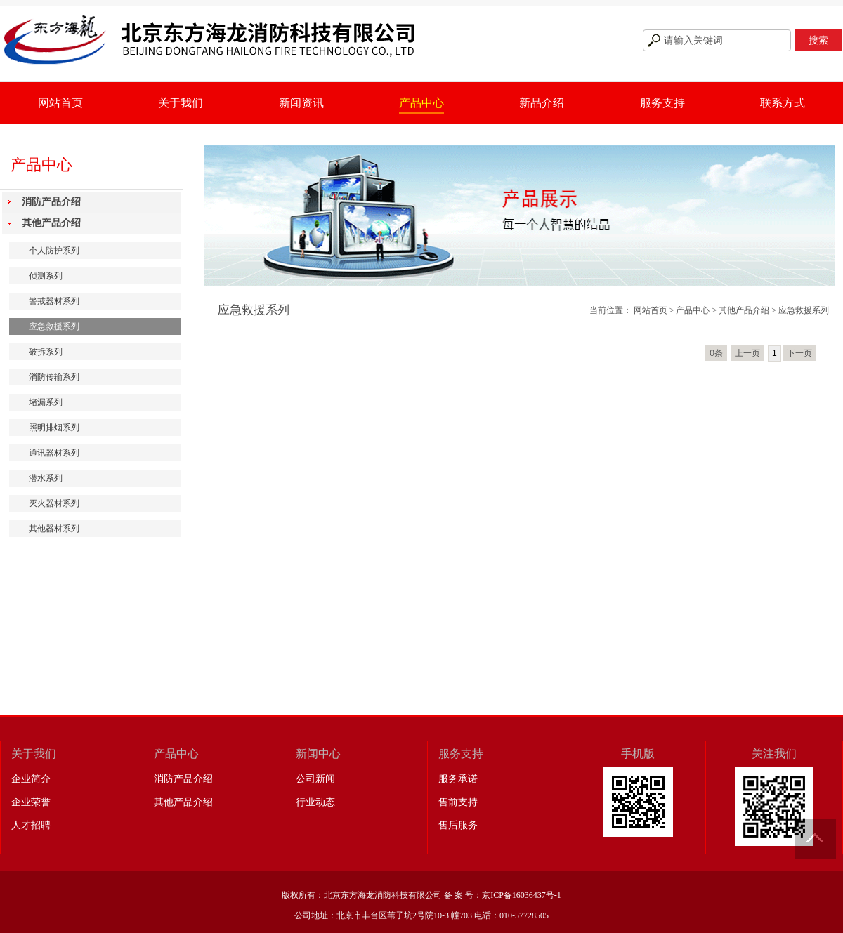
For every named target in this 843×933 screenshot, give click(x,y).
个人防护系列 (54, 251)
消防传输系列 (54, 377)
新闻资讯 (301, 103)
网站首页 (60, 103)
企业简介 (31, 779)
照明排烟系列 (54, 427)
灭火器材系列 (54, 503)
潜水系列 (46, 478)
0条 (716, 353)
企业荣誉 (31, 802)
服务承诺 (458, 779)
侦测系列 (46, 276)
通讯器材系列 (54, 453)
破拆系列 (46, 352)
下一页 (799, 353)
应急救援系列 (54, 326)
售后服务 (458, 825)
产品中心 (421, 103)
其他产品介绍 (51, 223)
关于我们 (180, 103)
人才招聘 (31, 825)
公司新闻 (315, 779)
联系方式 (782, 103)
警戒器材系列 (54, 301)
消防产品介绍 (51, 202)
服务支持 (662, 103)
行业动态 (315, 802)
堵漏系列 (46, 402)
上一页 (747, 353)
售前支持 (458, 802)
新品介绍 (541, 103)
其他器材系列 (54, 529)
